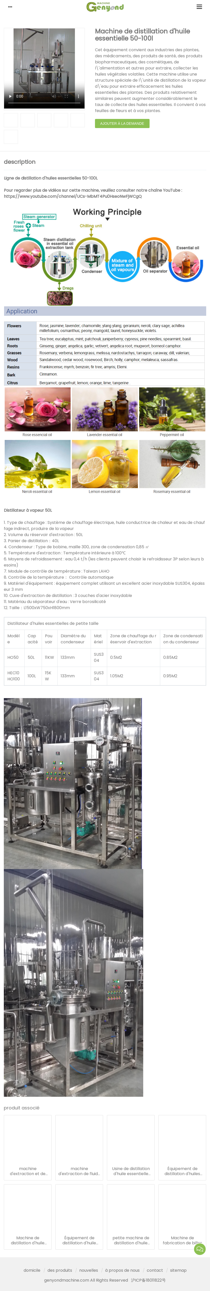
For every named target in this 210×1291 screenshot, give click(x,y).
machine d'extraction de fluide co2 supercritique (79, 1171)
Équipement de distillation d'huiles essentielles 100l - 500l (182, 1171)
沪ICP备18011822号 (148, 1280)
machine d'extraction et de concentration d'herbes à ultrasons (27, 1171)
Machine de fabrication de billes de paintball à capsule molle (182, 1240)
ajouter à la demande (122, 123)
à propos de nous (122, 1270)
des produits (59, 1270)
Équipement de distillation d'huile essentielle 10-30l (79, 1240)
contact (155, 1270)
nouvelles (88, 1270)
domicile (32, 1270)
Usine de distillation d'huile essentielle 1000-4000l (131, 1171)
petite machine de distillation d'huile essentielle (130, 1240)
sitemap (178, 1270)
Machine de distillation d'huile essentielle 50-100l (27, 1240)
